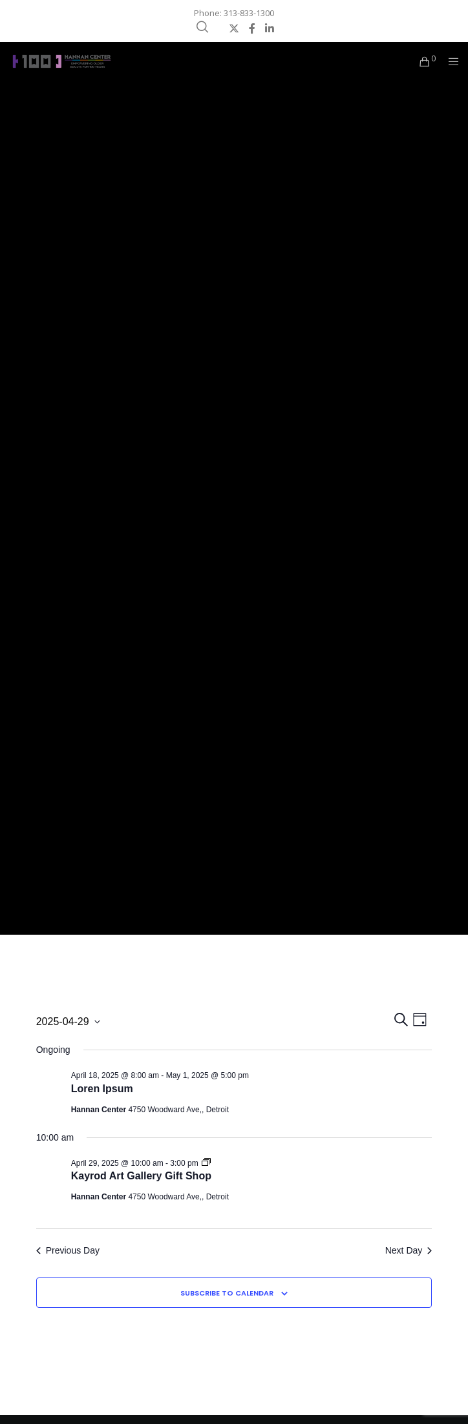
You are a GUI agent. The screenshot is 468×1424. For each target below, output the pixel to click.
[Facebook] (252, 28)
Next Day (408, 1250)
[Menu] (449, 61)
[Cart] (421, 61)
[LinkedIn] (269, 28)
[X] (234, 28)
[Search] (202, 27)
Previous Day (68, 1250)
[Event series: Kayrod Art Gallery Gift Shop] (206, 1163)
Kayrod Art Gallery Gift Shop (141, 1175)
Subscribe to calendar (226, 1293)
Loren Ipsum (102, 1088)
